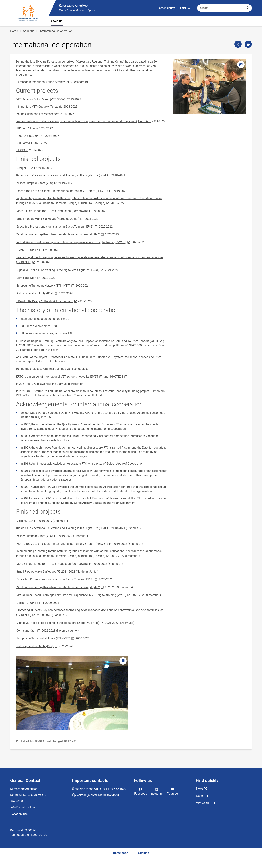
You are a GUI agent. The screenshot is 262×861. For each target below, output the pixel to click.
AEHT (157, 341)
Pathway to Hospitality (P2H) (37, 293)
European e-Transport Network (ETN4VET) (45, 285)
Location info (19, 814)
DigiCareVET (24, 143)
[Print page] (248, 44)
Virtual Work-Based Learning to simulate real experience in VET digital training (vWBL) (73, 242)
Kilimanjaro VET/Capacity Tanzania (39, 106)
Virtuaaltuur (203, 803)
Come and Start (28, 278)
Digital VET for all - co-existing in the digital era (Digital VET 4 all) (60, 270)
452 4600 (17, 801)
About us (58, 21)
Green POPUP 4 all (30, 250)
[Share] (238, 44)
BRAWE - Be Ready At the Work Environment (47, 301)
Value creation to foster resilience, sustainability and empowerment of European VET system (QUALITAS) (83, 121)
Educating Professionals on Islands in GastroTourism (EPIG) (57, 226)
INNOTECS (119, 376)
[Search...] (248, 8)
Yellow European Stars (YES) (37, 183)
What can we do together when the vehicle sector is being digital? (60, 234)
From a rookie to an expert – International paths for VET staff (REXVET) (64, 191)
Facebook (140, 791)
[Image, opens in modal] (209, 86)
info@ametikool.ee (23, 807)
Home (14, 31)
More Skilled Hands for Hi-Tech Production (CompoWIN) (54, 211)
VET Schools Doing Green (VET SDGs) (40, 99)
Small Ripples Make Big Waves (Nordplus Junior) (50, 218)
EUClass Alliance (27, 128)
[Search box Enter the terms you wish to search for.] (224, 8)
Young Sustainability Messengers (37, 114)
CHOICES (22, 150)
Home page (120, 853)
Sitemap (143, 853)
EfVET (96, 376)
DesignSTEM (27, 168)
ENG (185, 8)
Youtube (172, 791)
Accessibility (166, 8)
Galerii (200, 796)
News (199, 788)
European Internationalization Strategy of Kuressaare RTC (53, 82)
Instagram (157, 791)
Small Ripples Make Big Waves (38, 571)
